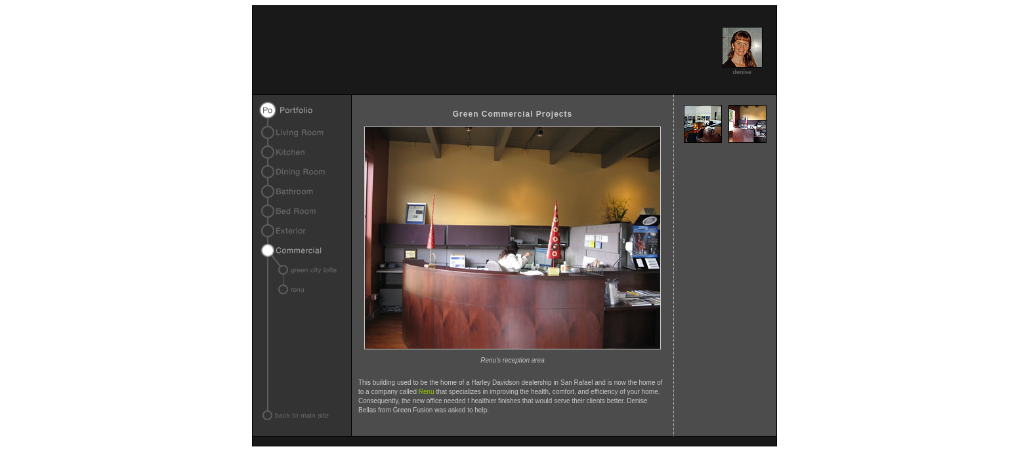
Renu (426, 391)
